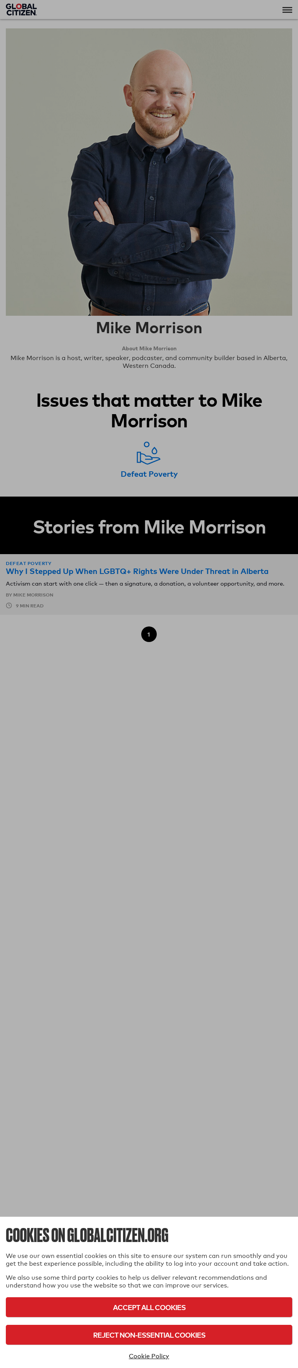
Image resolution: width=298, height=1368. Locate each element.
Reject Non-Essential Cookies (149, 1335)
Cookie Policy (149, 1356)
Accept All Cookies (149, 1307)
